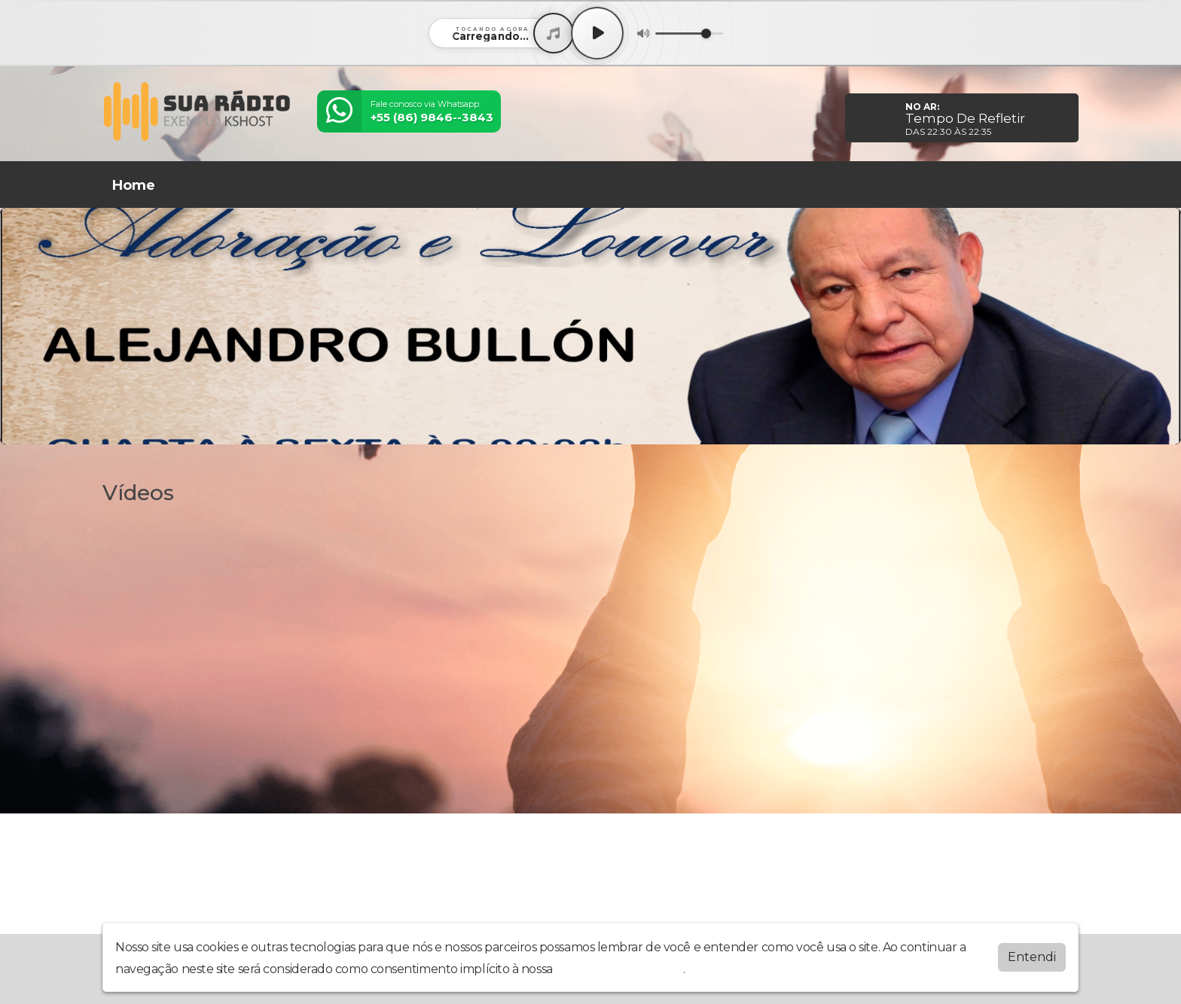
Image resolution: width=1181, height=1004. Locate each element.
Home (133, 185)
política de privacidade (619, 969)
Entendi (1032, 957)
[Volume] (689, 33)
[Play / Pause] (597, 33)
